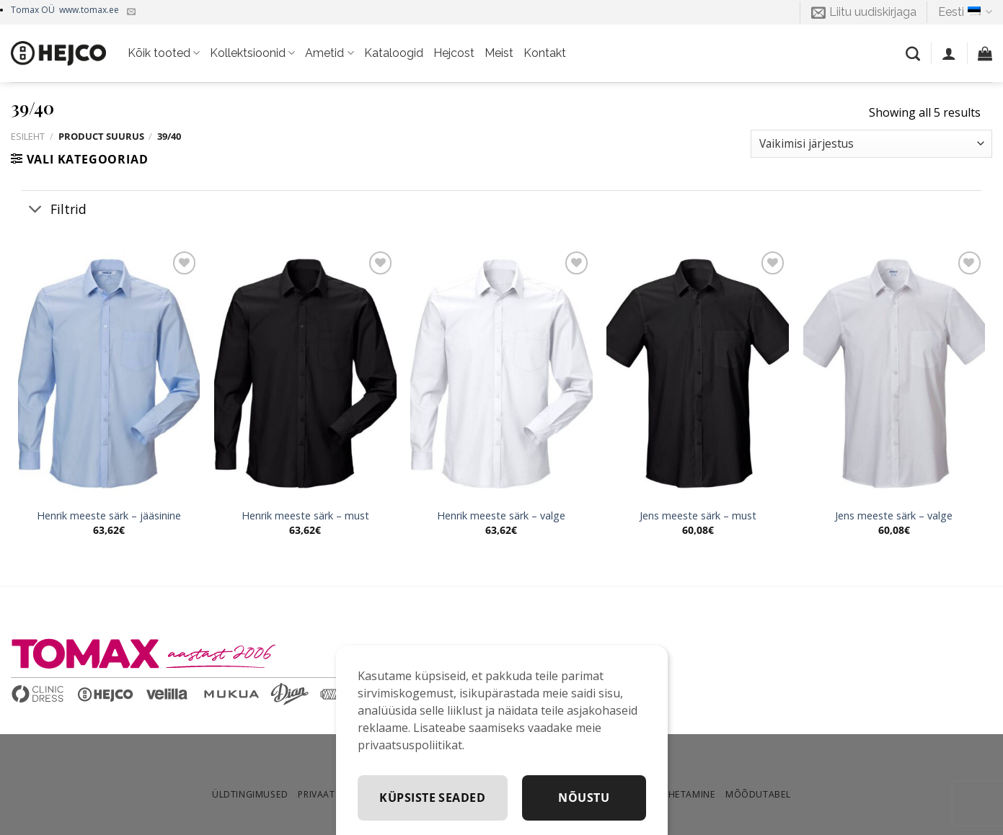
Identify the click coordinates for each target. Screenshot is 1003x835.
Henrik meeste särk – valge (501, 515)
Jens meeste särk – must (698, 515)
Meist (499, 53)
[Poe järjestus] (871, 144)
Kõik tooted (164, 53)
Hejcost (453, 53)
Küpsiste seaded (571, 797)
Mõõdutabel (758, 794)
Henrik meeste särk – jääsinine (109, 515)
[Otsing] (913, 53)
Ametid (329, 53)
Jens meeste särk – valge (894, 515)
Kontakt (544, 53)
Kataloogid (393, 53)
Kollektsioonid (252, 53)
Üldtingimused (250, 794)
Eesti (965, 12)
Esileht (28, 136)
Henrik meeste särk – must (305, 515)
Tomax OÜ (65, 10)
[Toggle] (36, 210)
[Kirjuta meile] (131, 12)
